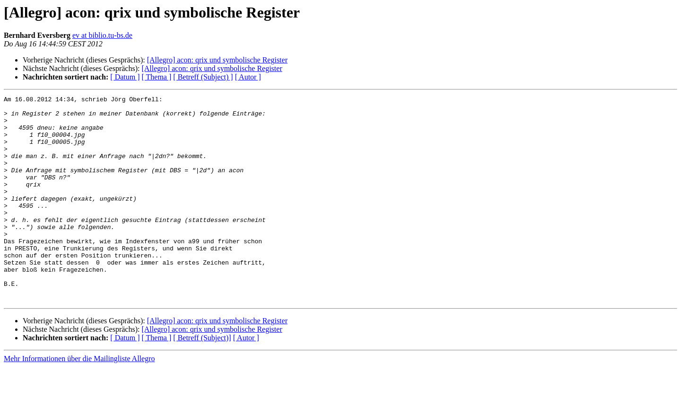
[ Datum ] (125, 77)
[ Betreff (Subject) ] (203, 77)
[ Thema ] (157, 77)
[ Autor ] (248, 77)
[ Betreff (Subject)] (202, 379)
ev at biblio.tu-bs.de (102, 35)
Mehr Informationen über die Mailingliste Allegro (79, 400)
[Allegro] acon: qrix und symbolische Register (217, 60)
